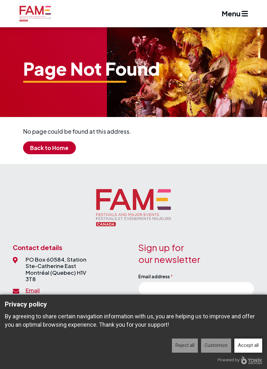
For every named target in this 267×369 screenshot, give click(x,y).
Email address (154, 276)
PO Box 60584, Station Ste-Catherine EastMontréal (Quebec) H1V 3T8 (56, 269)
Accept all (248, 345)
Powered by (240, 360)
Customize (216, 345)
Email (33, 290)
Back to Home (49, 147)
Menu (235, 13)
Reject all (184, 345)
